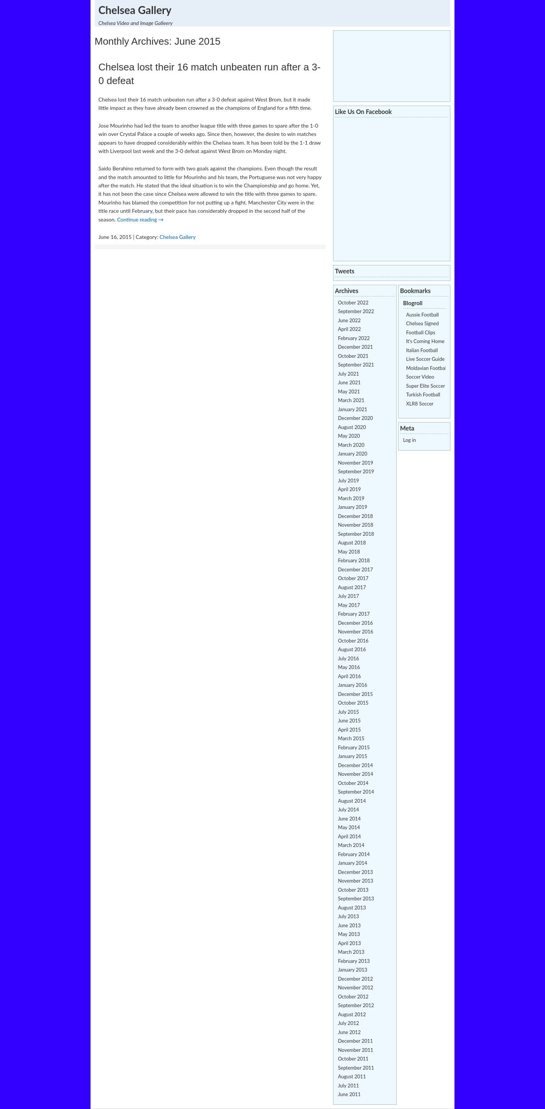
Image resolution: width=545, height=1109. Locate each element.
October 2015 (353, 703)
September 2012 (356, 1005)
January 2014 (352, 863)
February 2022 (354, 338)
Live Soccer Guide (425, 359)
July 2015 (348, 712)
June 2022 (349, 320)
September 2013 (356, 898)
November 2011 (355, 1050)
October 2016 (353, 641)
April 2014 (349, 836)
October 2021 (353, 356)
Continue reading (140, 219)
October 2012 (353, 997)
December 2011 (355, 1041)
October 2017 (353, 578)
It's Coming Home (425, 341)
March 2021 (351, 400)
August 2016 (352, 649)
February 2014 (354, 854)
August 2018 (352, 543)
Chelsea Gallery (134, 9)
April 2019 (349, 489)
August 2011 (352, 1076)
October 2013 (353, 890)
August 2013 (352, 908)
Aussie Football (422, 315)
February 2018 (354, 560)
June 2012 (349, 1032)
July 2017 (348, 596)
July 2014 (348, 809)
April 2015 (349, 730)
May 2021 (349, 391)
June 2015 (349, 720)
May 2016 (349, 667)
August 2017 (352, 587)
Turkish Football (423, 395)
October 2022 (353, 302)
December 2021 (355, 347)
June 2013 (349, 925)
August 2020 (352, 427)
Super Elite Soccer (425, 386)
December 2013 (355, 872)
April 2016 (349, 676)
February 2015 (354, 747)
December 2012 (355, 979)
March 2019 (351, 498)
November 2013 (355, 881)
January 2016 (352, 685)
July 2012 (348, 1023)
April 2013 (349, 943)
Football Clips (420, 332)
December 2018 (355, 516)
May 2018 (349, 552)
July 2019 (348, 480)
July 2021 (348, 374)
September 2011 (356, 1068)
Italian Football (422, 350)
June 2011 (349, 1094)
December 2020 (355, 418)
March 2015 (351, 738)
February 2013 (354, 961)
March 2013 (351, 952)
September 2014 (356, 792)
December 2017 (355, 569)
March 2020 (351, 445)
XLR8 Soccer (419, 404)
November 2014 (355, 774)
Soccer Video (420, 377)
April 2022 (349, 329)
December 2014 (355, 765)
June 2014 (349, 819)
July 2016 (348, 658)
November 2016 (355, 632)
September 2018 (356, 534)
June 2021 (349, 382)
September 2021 (356, 365)
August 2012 (352, 1014)
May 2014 (349, 827)
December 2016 (355, 623)
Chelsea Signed (422, 323)
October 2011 (353, 1059)
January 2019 (352, 507)
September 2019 (356, 471)
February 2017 (354, 614)
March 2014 (351, 845)
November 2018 (355, 525)
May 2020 (349, 436)
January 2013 (352, 970)
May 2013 (349, 934)
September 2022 (356, 311)
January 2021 (352, 409)
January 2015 (352, 756)
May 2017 (349, 605)
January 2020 (352, 454)
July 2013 (348, 916)
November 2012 (355, 987)
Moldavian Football (426, 368)
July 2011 (348, 1085)
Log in (409, 440)
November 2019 (355, 463)
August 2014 (352, 801)
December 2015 (355, 694)
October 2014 (353, 783)
